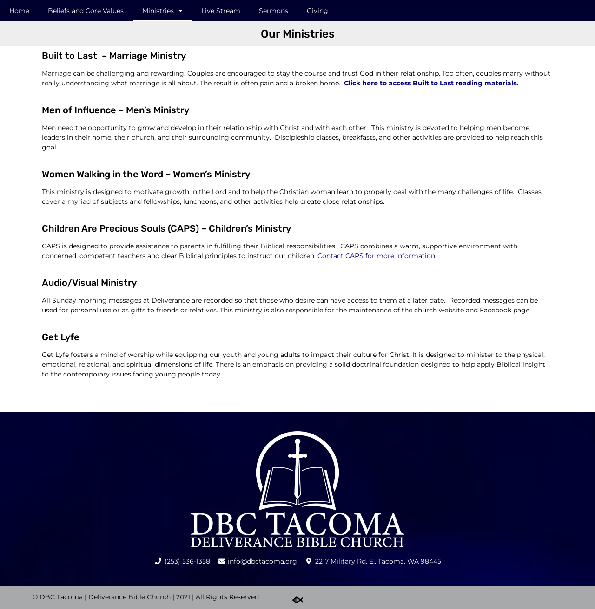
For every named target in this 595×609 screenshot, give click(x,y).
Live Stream (220, 10)
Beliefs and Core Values (86, 10)
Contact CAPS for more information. (376, 256)
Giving (317, 10)
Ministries (162, 11)
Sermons (273, 10)
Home (19, 10)
